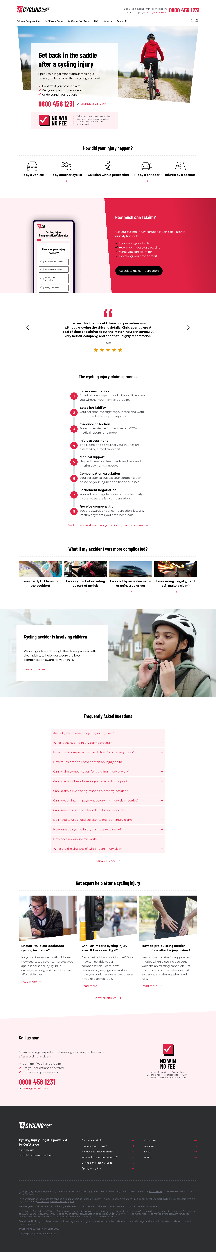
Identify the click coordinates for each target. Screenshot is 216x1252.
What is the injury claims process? (100, 1157)
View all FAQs (105, 860)
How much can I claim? (94, 1146)
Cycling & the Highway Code (97, 1162)
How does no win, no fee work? (75, 839)
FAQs (147, 1151)
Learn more (32, 669)
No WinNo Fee (60, 120)
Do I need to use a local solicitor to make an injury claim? (93, 819)
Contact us (150, 1140)
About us (149, 1146)
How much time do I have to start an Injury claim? (88, 762)
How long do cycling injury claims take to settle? (87, 829)
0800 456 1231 (184, 10)
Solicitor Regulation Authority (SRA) (56, 1201)
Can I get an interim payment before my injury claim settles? (96, 800)
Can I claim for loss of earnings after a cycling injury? (90, 781)
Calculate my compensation (139, 270)
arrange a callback (156, 12)
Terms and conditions (46, 1233)
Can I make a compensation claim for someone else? (90, 810)
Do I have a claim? (91, 1140)
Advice (147, 1157)
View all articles (105, 998)
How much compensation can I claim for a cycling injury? (94, 752)
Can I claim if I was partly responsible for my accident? (91, 791)
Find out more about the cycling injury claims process (106, 525)
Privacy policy (26, 1233)
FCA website (155, 1191)
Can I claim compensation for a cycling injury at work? (91, 771)
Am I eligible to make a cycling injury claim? (84, 733)
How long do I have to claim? (97, 1151)
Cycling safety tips (91, 1168)
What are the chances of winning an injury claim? (88, 848)
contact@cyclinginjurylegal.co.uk (36, 1155)
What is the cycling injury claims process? (82, 742)
